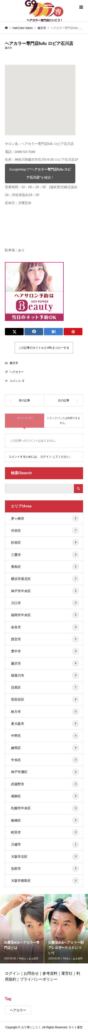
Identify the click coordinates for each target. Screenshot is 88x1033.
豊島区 (45, 566)
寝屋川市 (45, 675)
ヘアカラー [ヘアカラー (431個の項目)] (18, 1010)
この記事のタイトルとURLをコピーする (44, 347)
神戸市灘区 (45, 772)
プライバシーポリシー (38, 979)
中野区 (45, 735)
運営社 (67, 973)
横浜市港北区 (45, 578)
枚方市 (45, 711)
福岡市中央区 (45, 614)
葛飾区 (45, 796)
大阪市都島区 (45, 880)
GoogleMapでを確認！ (40, 173)
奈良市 (45, 627)
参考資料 (49, 973)
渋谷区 (45, 530)
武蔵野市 (45, 784)
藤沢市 (8, 48)
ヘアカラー (17, 372)
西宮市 (45, 639)
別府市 (45, 868)
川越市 (45, 844)
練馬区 (45, 747)
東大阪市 (45, 723)
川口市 (45, 602)
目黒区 (45, 687)
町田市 (45, 832)
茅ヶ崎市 (45, 518)
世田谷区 (45, 699)
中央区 (45, 759)
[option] (22, 928)
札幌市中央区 (45, 808)
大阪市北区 (45, 856)
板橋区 (45, 820)
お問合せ (31, 973)
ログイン (46, 456)
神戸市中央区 (45, 590)
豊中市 (45, 651)
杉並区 (45, 542)
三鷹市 (45, 554)
